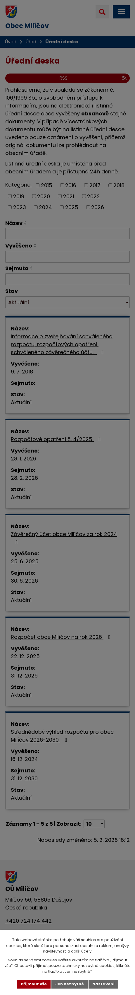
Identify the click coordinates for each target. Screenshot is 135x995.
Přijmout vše (34, 984)
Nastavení (103, 984)
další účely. (81, 951)
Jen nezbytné (69, 984)
